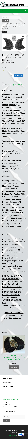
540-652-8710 (10, 399)
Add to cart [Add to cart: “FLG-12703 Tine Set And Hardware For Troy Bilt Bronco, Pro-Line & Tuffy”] (14, 367)
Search (7, 420)
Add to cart (18, 75)
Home (4, 23)
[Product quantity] (8, 75)
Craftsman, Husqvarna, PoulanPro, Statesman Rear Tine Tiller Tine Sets (13, 24)
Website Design (12, 435)
